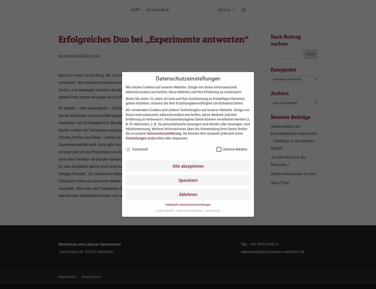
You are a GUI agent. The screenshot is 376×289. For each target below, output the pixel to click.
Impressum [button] (213, 207)
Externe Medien (232, 146)
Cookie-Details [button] (165, 207)
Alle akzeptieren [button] (188, 162)
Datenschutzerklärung (164, 130)
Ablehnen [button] (188, 191)
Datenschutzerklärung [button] (190, 207)
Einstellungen (136, 135)
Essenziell (137, 146)
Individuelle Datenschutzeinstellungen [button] (188, 201)
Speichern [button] (188, 176)
